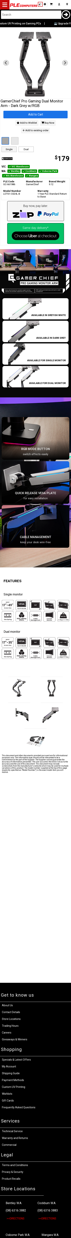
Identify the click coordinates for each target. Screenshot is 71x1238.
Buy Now (48, 123)
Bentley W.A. (14, 1203)
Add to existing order (35, 130)
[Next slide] (65, 63)
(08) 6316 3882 (16, 1210)
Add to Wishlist (27, 123)
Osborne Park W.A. (18, 1235)
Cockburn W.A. (46, 1203)
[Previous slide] (6, 63)
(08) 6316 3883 (47, 1210)
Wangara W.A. (50, 1235)
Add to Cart (35, 114)
